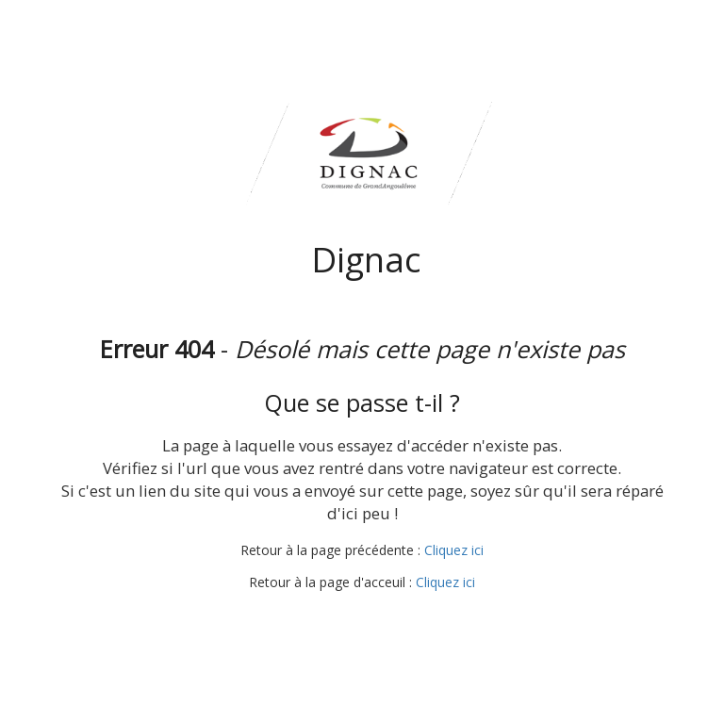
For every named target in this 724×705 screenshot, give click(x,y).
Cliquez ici (454, 550)
